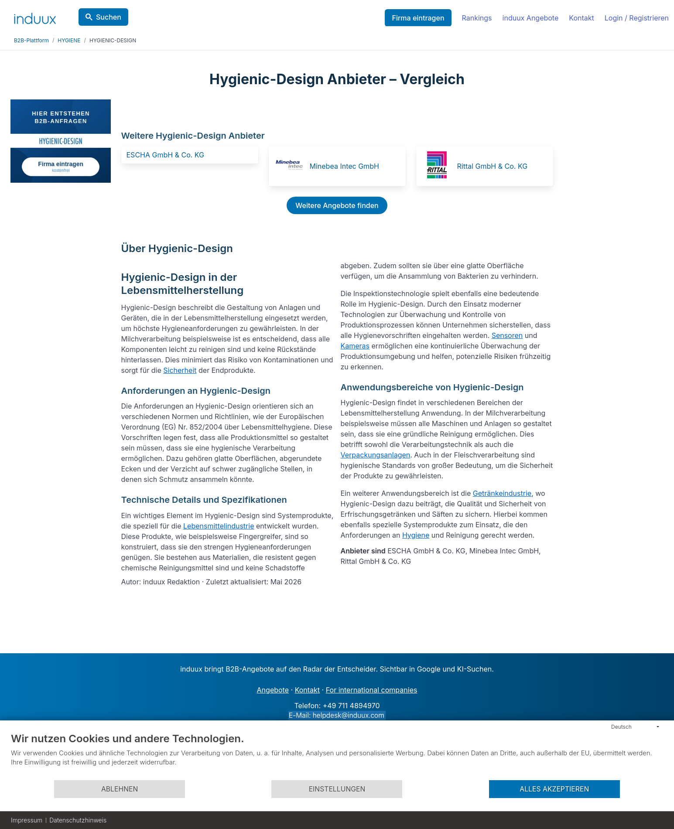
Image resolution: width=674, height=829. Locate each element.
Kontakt (581, 18)
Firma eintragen (418, 18)
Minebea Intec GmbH (344, 166)
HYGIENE (69, 40)
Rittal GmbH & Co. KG (492, 166)
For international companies (371, 690)
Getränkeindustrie (502, 493)
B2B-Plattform (31, 40)
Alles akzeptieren (554, 789)
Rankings (477, 18)
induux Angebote (531, 18)
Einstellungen (337, 789)
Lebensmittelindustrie (218, 526)
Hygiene (415, 535)
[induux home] (35, 16)
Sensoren (507, 335)
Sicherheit (179, 370)
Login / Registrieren (637, 18)
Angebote (273, 690)
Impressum (26, 820)
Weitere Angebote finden (336, 205)
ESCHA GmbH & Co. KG (165, 154)
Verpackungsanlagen (376, 454)
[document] (337, 755)
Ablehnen (119, 789)
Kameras (355, 345)
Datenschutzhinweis (77, 820)
